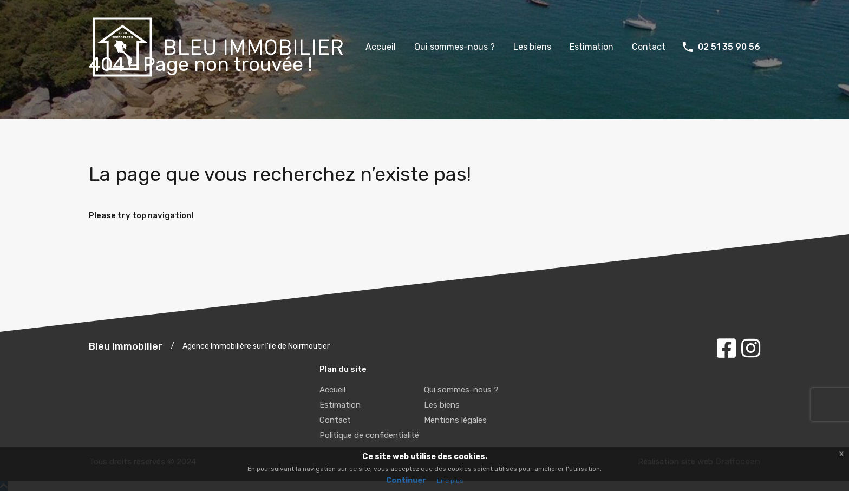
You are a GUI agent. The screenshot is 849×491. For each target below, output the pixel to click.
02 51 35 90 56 (729, 47)
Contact (648, 47)
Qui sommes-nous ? (454, 47)
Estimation (591, 47)
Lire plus (450, 481)
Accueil (380, 47)
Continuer (406, 480)
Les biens (532, 47)
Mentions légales (455, 420)
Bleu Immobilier (125, 346)
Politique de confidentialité (369, 435)
